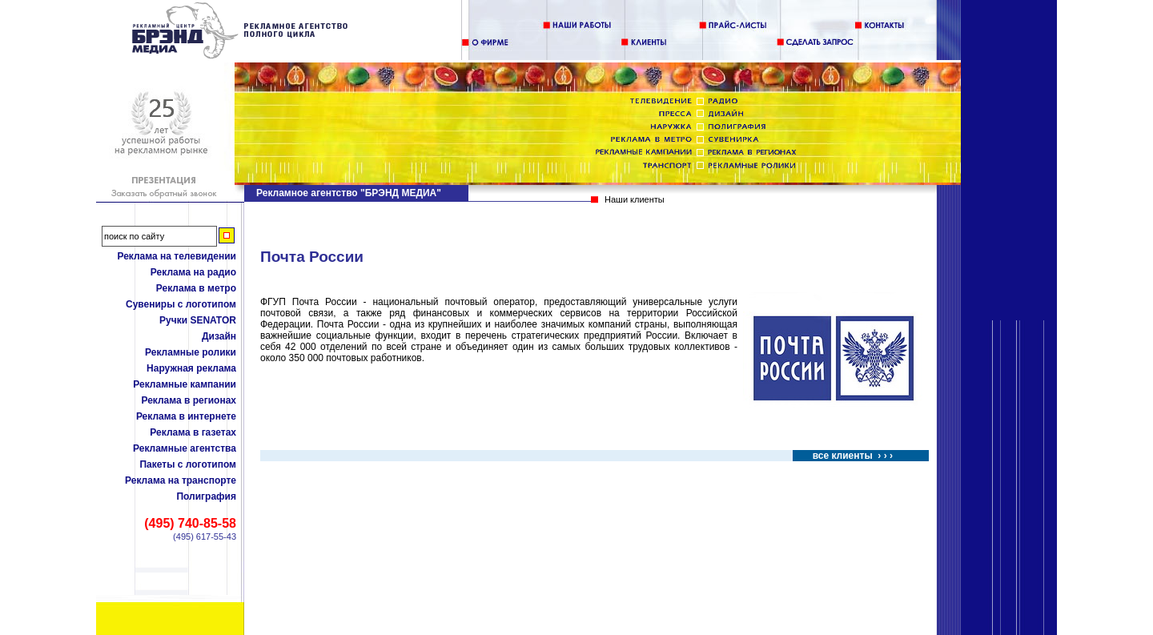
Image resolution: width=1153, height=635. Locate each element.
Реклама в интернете (186, 416)
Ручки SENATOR (197, 320)
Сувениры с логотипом (181, 304)
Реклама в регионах (188, 400)
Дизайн (219, 336)
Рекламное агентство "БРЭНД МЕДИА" (348, 193)
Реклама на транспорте (180, 480)
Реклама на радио (193, 272)
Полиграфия (206, 496)
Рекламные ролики (190, 352)
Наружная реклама (191, 368)
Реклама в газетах (193, 432)
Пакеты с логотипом (187, 464)
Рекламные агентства (184, 448)
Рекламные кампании (184, 384)
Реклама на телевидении (176, 256)
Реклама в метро (196, 288)
